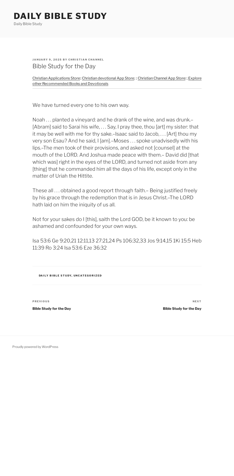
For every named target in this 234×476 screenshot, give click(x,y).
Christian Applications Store (56, 78)
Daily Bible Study (60, 16)
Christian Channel (86, 59)
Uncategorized (88, 275)
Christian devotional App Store (108, 78)
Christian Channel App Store (161, 78)
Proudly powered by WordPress (35, 347)
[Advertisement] (117, 416)
